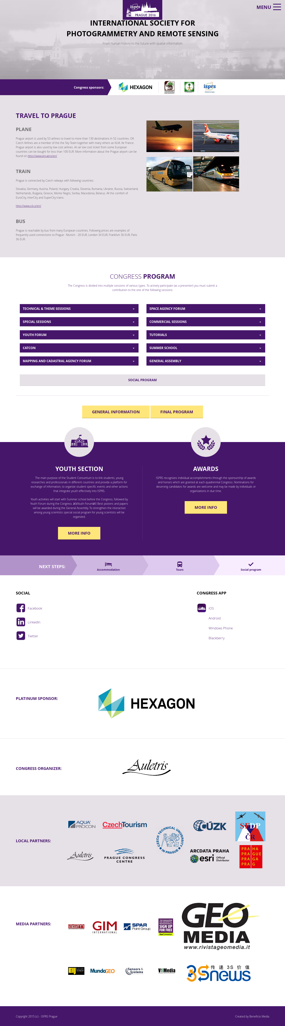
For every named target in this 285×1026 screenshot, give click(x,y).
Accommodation (108, 569)
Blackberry (217, 637)
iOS (211, 607)
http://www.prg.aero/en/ (42, 156)
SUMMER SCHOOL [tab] (163, 348)
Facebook (35, 607)
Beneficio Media (259, 1016)
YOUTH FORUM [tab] (35, 335)
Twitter (33, 635)
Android (215, 617)
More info (79, 533)
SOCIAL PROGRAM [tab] (142, 380)
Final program (176, 411)
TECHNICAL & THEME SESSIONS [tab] (47, 308)
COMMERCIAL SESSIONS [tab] (168, 322)
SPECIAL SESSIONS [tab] (37, 322)
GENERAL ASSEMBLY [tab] (165, 361)
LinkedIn (34, 621)
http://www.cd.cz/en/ (28, 206)
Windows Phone (221, 627)
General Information (116, 411)
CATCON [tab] (29, 348)
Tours (179, 569)
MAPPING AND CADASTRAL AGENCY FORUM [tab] (57, 361)
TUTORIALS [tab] (158, 335)
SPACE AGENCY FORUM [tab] (167, 308)
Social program (251, 569)
